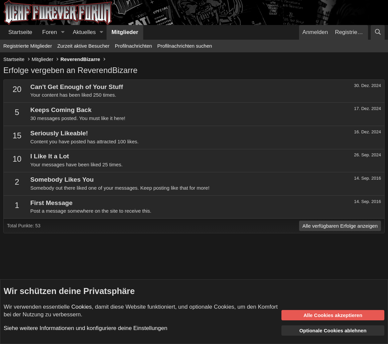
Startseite (20, 32)
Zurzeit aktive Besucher (83, 46)
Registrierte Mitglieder (27, 46)
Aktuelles (84, 32)
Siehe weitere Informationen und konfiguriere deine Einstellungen (85, 328)
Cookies (81, 307)
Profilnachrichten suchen (184, 46)
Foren (49, 32)
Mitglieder (125, 32)
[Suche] (378, 32)
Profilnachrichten (133, 46)
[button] (63, 32)
